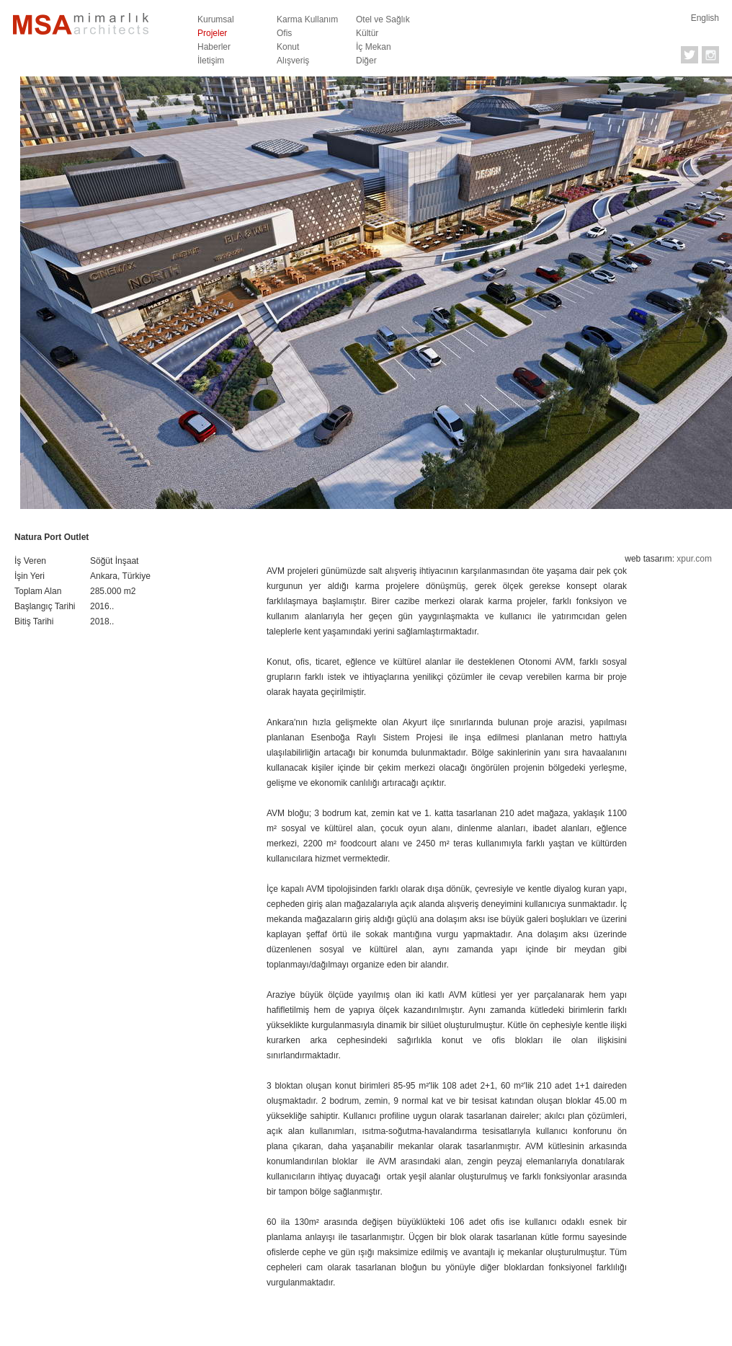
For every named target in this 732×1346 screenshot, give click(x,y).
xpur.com (694, 559)
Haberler (214, 47)
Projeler (212, 33)
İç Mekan (373, 47)
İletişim (210, 61)
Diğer (366, 61)
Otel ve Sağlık (383, 19)
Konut (288, 47)
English (705, 18)
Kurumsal (215, 19)
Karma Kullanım (307, 19)
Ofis (284, 33)
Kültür (367, 33)
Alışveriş (293, 61)
